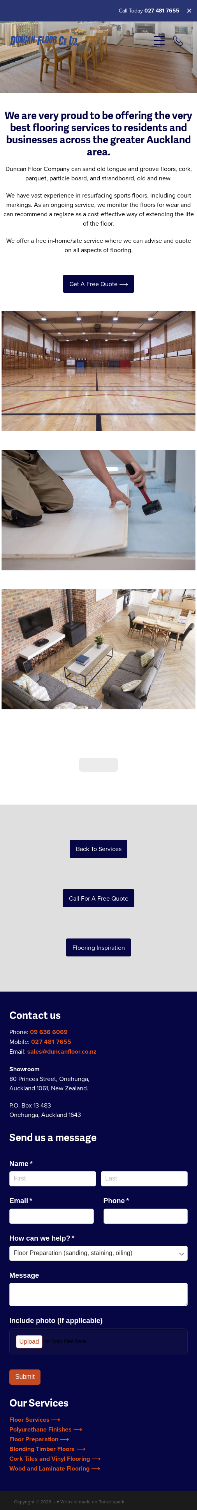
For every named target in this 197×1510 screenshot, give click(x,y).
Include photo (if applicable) (56, 1296)
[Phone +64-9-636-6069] (178, 40)
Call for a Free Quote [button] (98, 874)
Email (35, 1177)
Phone (131, 1177)
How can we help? (56, 1214)
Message (24, 1251)
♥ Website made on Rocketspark (90, 1477)
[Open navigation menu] (159, 40)
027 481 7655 (161, 10)
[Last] (144, 1154)
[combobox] (98, 1229)
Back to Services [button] (98, 824)
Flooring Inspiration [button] (98, 923)
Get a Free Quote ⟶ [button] (98, 284)
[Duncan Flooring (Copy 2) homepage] (80, 41)
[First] (52, 1154)
